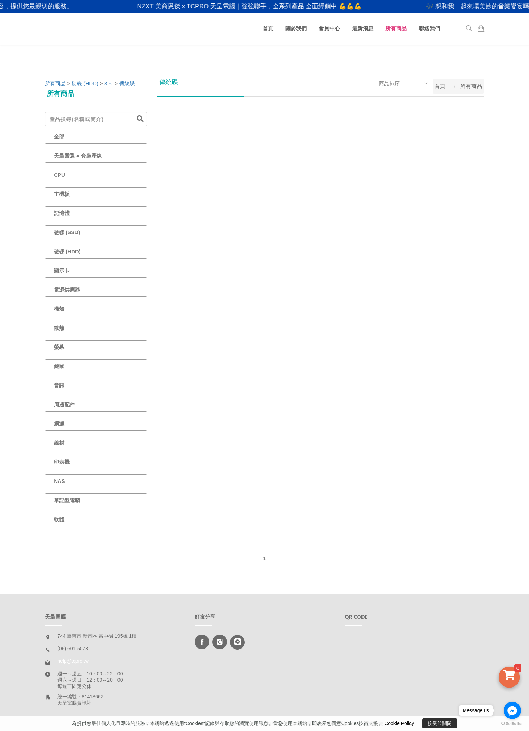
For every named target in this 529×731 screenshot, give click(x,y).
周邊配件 (64, 404)
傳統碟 (127, 83)
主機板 (62, 194)
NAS (59, 481)
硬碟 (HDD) (85, 83)
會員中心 (329, 28)
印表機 (62, 462)
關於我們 (296, 28)
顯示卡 (62, 270)
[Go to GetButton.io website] (512, 724)
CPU (59, 175)
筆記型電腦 (67, 500)
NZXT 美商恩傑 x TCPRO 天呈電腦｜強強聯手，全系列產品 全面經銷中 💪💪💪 (257, 6)
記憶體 (62, 213)
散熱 (59, 328)
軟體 (59, 519)
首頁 (268, 28)
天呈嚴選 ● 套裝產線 (77, 156)
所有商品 (396, 28)
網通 (59, 424)
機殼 (59, 309)
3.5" (108, 83)
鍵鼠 (59, 366)
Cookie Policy (399, 723)
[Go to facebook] (512, 710)
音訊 (59, 385)
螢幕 (59, 347)
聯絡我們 (429, 28)
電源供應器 (67, 290)
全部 (59, 137)
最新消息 (363, 28)
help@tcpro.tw (73, 661)
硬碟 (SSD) (67, 232)
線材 (59, 443)
